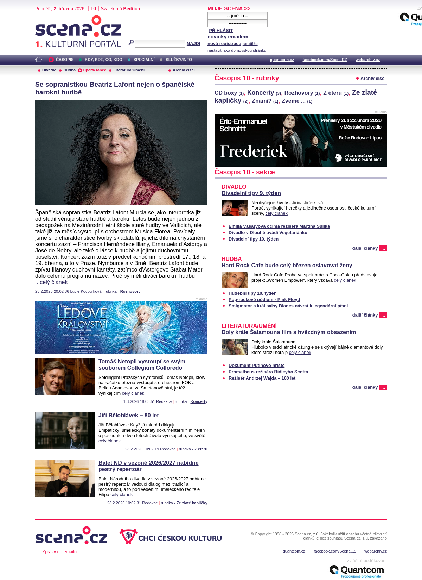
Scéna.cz (47, 18)
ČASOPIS (64, 59)
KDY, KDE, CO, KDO (103, 59)
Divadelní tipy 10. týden (254, 239)
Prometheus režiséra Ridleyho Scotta (268, 371)
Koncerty (199, 401)
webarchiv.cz (368, 59)
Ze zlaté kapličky (192, 503)
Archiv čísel (184, 70)
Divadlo (49, 70)
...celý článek (51, 282)
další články (365, 248)
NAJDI (193, 43)
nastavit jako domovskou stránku (236, 50)
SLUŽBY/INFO (179, 59)
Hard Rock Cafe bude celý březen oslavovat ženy (287, 265)
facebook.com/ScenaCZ (325, 59)
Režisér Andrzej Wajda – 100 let (262, 378)
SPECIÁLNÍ (144, 59)
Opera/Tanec (94, 70)
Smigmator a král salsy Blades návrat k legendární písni (288, 305)
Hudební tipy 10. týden (253, 293)
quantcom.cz (282, 59)
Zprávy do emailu (59, 551)
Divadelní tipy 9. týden (251, 193)
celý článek (133, 393)
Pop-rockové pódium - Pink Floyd (264, 299)
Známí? (265, 101)
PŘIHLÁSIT (221, 30)
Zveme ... (297, 101)
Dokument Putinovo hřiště (256, 365)
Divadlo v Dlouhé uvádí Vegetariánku (268, 232)
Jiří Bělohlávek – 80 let (128, 415)
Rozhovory (130, 291)
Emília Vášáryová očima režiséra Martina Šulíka (279, 226)
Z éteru (200, 449)
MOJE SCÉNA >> (228, 8)
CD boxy (229, 93)
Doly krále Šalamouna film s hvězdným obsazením (289, 332)
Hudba (69, 70)
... (383, 248)
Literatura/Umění (129, 70)
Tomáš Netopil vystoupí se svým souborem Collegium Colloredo (141, 364)
